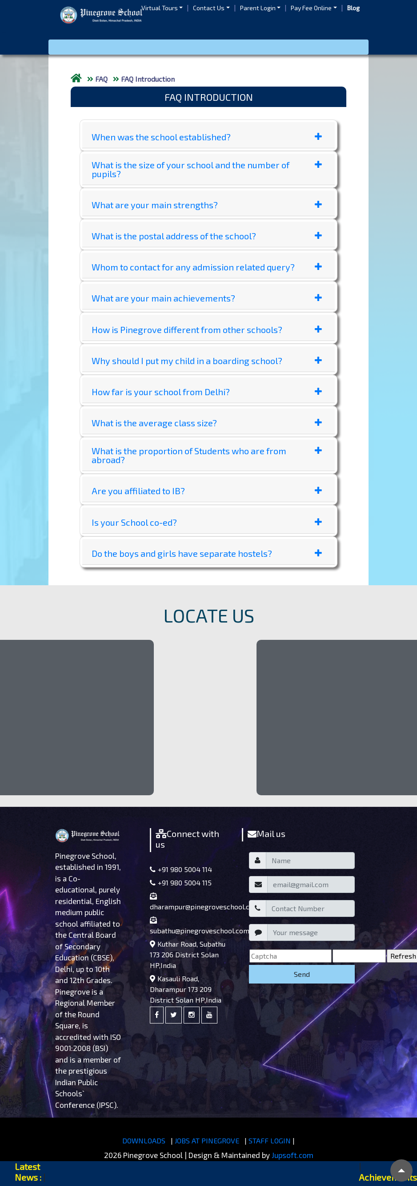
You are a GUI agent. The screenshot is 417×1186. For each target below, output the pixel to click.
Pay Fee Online (311, 8)
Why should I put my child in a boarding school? (207, 360)
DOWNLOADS (143, 1140)
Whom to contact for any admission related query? (207, 267)
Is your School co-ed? (207, 522)
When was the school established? (207, 136)
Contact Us (209, 8)
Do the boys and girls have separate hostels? (207, 553)
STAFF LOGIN (270, 1140)
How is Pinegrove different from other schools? (207, 329)
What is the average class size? (207, 422)
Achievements (388, 1177)
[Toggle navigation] (208, 47)
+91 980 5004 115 (181, 882)
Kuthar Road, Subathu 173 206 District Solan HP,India (187, 954)
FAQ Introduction (148, 79)
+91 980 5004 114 (181, 869)
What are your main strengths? (207, 204)
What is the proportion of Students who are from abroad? (207, 455)
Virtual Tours (159, 8)
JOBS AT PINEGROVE (207, 1140)
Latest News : (28, 1171)
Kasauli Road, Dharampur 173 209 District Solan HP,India (185, 989)
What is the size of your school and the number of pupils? (207, 169)
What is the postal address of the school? (207, 235)
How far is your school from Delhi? (207, 391)
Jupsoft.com (292, 1154)
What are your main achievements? (207, 298)
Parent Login (258, 8)
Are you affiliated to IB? (207, 490)
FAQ (101, 79)
